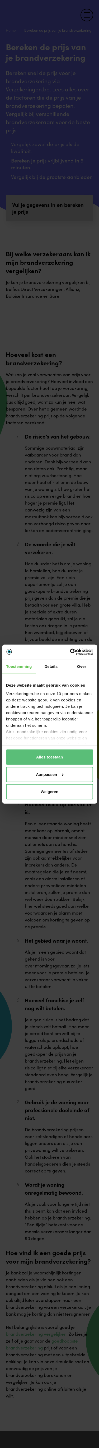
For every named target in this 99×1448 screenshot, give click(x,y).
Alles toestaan (49, 757)
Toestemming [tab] (19, 666)
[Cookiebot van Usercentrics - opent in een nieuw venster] (70, 651)
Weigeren (49, 791)
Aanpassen (49, 774)
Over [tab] (81, 666)
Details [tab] (51, 666)
